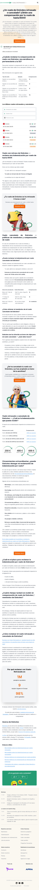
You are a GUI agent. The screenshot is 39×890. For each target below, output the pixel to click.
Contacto (3, 850)
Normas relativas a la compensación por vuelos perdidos (20, 757)
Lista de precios (5, 840)
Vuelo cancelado (25, 837)
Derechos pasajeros (26, 831)
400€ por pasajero (31, 435)
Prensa (3, 856)
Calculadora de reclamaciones (9, 837)
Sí (15, 777)
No (24, 777)
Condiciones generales (15, 885)
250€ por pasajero (31, 432)
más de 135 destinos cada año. (27, 732)
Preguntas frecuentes (26, 843)
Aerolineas (23, 850)
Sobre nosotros (5, 853)
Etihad (21, 728)
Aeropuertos (24, 853)
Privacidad (26, 885)
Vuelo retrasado (25, 834)
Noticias (3, 792)
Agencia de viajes (25, 858)
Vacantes (3, 858)
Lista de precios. (21, 709)
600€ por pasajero (31, 441)
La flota (4, 735)
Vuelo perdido (24, 840)
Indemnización (5, 834)
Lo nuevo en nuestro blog (8, 808)
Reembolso (4, 831)
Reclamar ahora (19, 41)
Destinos (23, 856)
